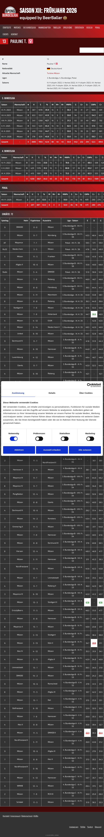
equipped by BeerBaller (43, 17)
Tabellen (57, 27)
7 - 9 (35, 279)
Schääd (22, 802)
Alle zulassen (85, 450)
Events (5, 34)
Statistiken (79, 27)
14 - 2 (35, 518)
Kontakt (14, 34)
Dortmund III (19, 510)
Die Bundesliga (29, 27)
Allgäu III (49, 692)
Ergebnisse (35, 220)
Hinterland (50, 314)
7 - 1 (35, 243)
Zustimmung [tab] (18, 393)
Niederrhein (20, 249)
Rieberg (49, 279)
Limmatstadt (51, 578)
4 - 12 (35, 321)
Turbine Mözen (53, 73)
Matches (17, 27)
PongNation (20, 494)
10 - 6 (35, 264)
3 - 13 (35, 635)
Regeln (89, 27)
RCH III (48, 794)
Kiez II (22, 724)
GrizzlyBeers (19, 610)
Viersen (21, 551)
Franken (49, 256)
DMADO (21, 227)
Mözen (20, 110)
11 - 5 (35, 256)
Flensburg (50, 287)
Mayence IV (20, 486)
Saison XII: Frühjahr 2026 (48, 10)
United (22, 333)
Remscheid (50, 683)
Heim (26, 220)
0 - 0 (35, 227)
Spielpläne (67, 27)
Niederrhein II (51, 327)
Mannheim (50, 295)
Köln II (48, 643)
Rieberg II (49, 586)
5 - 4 (35, 272)
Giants (22, 365)
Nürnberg (49, 235)
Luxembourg (19, 357)
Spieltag (4, 220)
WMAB (22, 786)
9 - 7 (35, 235)
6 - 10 (35, 333)
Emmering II (20, 526)
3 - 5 (35, 249)
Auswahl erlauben (52, 450)
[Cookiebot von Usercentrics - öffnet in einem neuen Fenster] (89, 385)
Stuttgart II (20, 307)
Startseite (7, 27)
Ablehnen (19, 450)
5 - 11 (35, 295)
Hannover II (20, 469)
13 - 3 (35, 602)
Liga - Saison (72, 220)
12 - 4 (35, 494)
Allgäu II (21, 264)
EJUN (47, 320)
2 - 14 (35, 327)
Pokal (97, 27)
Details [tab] (52, 393)
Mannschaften (44, 27)
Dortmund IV (19, 341)
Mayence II (20, 626)
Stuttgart (49, 635)
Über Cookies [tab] (86, 393)
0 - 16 (35, 768)
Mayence (21, 242)
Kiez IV (22, 651)
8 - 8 (35, 287)
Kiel (47, 700)
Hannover (49, 349)
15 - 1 (35, 627)
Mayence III (20, 477)
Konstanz (49, 518)
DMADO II (49, 732)
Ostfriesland (19, 708)
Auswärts (47, 220)
